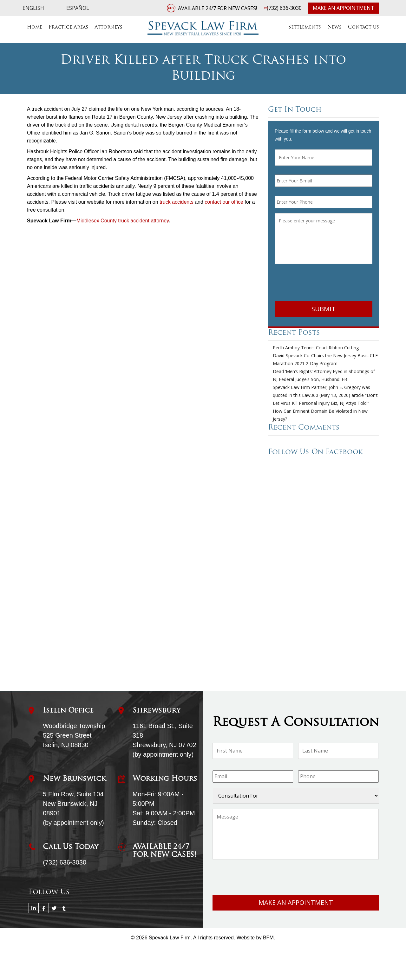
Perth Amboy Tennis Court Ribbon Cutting (316, 348)
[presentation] (323, 283)
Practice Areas (68, 27)
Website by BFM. (256, 937)
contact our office (224, 202)
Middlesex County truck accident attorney (122, 220)
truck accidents (176, 202)
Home (34, 27)
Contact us (363, 27)
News (334, 27)
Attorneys (108, 27)
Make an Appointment (343, 7)
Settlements (304, 27)
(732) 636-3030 (284, 7)
